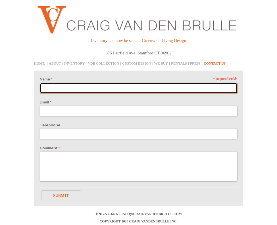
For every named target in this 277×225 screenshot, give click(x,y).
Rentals (179, 63)
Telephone (50, 125)
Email (44, 102)
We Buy (161, 63)
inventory (74, 63)
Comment (49, 148)
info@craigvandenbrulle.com (151, 214)
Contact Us (215, 63)
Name (45, 79)
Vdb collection (103, 63)
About (55, 63)
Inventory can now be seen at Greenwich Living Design (138, 40)
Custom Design (136, 63)
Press (195, 63)
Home (39, 63)
